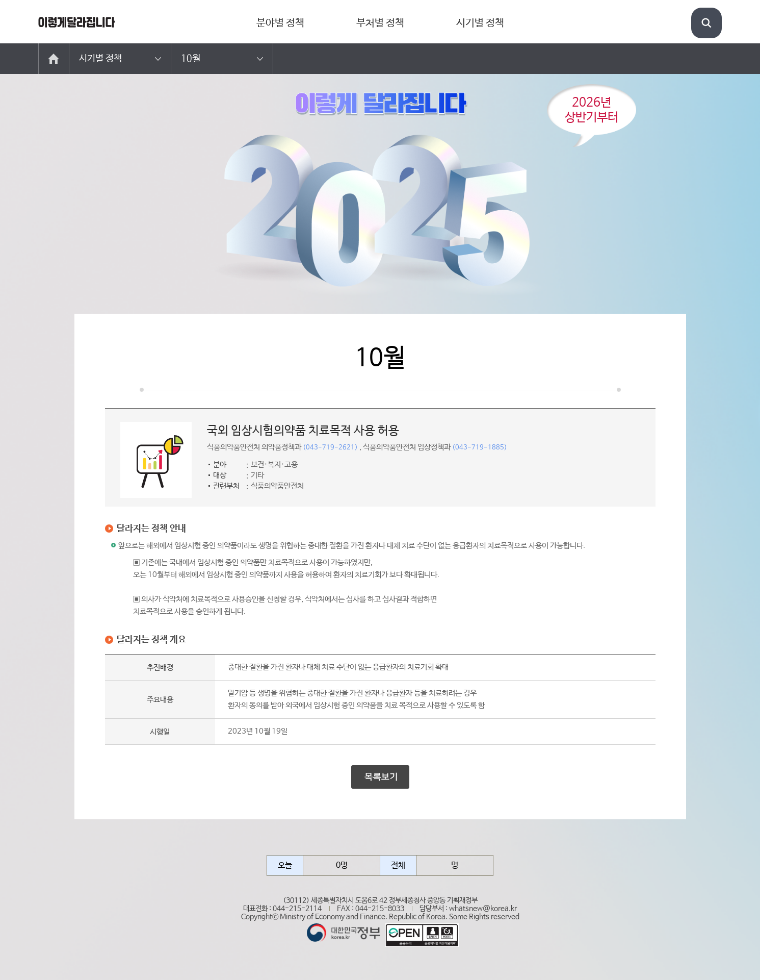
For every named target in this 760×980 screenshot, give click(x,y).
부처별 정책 (380, 23)
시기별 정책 (480, 23)
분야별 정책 (280, 23)
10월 (190, 59)
